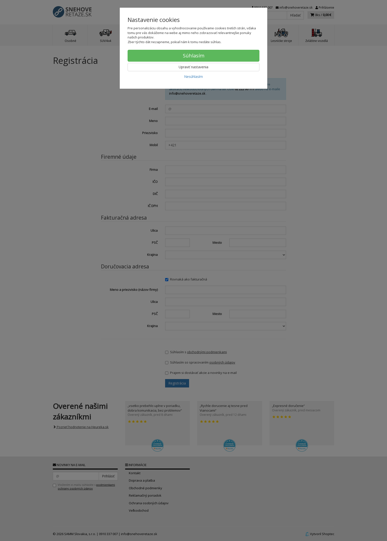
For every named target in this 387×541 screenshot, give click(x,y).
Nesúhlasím (193, 76)
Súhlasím (193, 55)
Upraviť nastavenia (193, 67)
